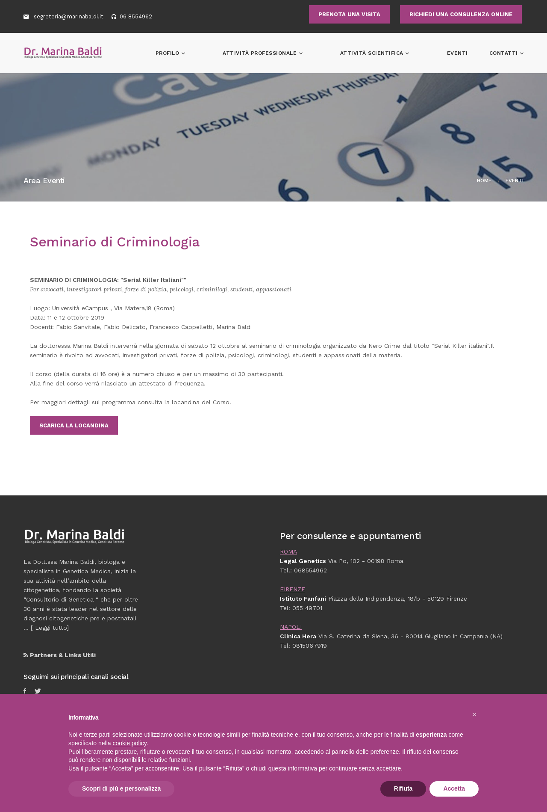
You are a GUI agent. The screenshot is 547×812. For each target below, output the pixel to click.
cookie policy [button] (130, 743)
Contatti (504, 53)
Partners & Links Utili (60, 655)
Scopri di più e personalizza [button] (121, 788)
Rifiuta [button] (403, 788)
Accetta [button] (454, 788)
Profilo (228, 53)
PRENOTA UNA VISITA (349, 14)
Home (484, 181)
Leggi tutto (51, 627)
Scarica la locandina (74, 425)
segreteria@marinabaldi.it (69, 16)
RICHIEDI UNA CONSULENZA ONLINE (460, 14)
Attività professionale (300, 53)
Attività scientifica (392, 53)
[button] (474, 714)
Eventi (457, 53)
